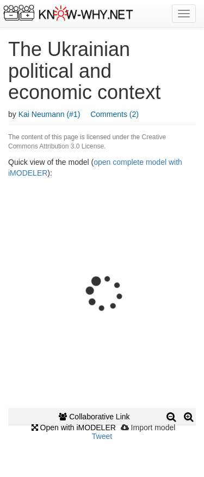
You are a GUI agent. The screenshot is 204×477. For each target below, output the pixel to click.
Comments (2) (114, 114)
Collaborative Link (94, 416)
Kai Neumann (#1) (49, 114)
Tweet (102, 436)
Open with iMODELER (74, 427)
